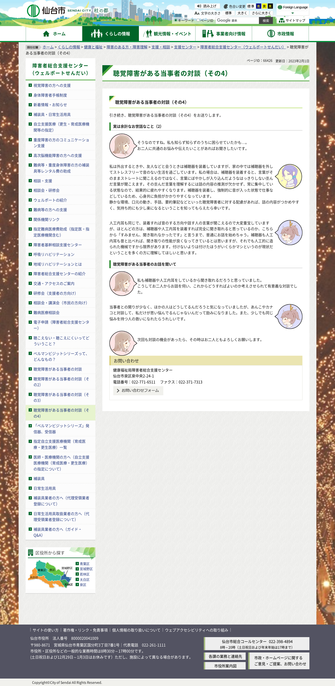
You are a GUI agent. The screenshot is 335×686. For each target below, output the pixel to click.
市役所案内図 (225, 666)
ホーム (48, 47)
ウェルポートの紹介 (50, 200)
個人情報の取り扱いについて (136, 630)
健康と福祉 (93, 47)
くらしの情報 (69, 47)
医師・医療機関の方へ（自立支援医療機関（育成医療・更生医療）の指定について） (61, 463)
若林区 (85, 574)
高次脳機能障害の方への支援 (58, 155)
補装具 (39, 478)
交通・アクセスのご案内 (54, 283)
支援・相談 (160, 47)
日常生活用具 (45, 488)
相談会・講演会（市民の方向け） (61, 302)
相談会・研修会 (47, 190)
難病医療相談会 (47, 312)
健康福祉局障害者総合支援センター (143, 370)
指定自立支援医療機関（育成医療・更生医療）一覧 (60, 444)
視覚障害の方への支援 (52, 85)
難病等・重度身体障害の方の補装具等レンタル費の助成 (61, 168)
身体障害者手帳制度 (50, 95)
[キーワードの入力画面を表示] (175, 20)
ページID (205, 20)
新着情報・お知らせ (50, 104)
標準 (251, 6)
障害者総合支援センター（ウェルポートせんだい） (243, 47)
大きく (242, 13)
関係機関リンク (47, 219)
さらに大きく (261, 13)
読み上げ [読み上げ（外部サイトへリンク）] (209, 5)
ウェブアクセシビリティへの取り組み (196, 630)
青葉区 (85, 563)
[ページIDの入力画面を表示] (198, 20)
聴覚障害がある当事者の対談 (58, 369)
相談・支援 (43, 180)
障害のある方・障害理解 (127, 47)
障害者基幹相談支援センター (58, 244)
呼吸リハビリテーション (54, 254)
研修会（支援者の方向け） (56, 293)
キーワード (184, 20)
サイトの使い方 (46, 630)
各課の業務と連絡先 (225, 656)
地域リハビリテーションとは (58, 264)
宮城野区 (86, 568)
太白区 (85, 579)
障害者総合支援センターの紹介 (60, 273)
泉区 (83, 584)
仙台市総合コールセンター (244, 641)
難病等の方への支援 (50, 209)
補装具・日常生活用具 (52, 114)
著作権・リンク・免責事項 (85, 630)
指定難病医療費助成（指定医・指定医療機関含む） (61, 232)
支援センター (185, 47)
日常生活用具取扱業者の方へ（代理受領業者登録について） (61, 516)
